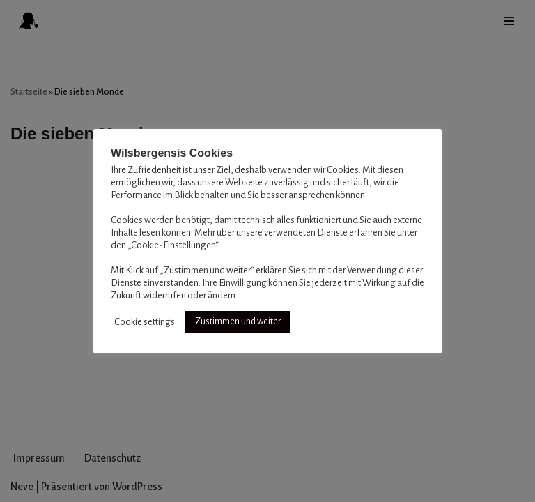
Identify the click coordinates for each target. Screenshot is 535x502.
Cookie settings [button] (144, 322)
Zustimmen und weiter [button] (238, 321)
